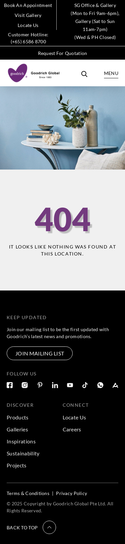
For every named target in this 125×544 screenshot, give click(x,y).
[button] (31, 527)
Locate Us (28, 25)
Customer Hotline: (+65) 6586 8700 (28, 38)
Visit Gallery (28, 15)
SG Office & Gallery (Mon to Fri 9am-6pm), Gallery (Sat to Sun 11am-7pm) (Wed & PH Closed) (95, 21)
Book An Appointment (28, 5)
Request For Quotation (62, 53)
